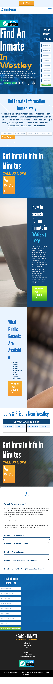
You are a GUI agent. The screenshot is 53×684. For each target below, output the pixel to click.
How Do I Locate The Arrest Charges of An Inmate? (24, 576)
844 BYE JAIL (26, 3)
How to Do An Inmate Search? (16, 550)
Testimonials (27, 652)
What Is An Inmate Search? (15, 511)
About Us (27, 650)
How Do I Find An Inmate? (14, 542)
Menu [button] (50, 10)
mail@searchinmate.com (27, 663)
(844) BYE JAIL (8, 187)
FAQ (27, 654)
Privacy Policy (25, 679)
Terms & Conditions (37, 679)
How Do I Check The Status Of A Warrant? (20, 567)
